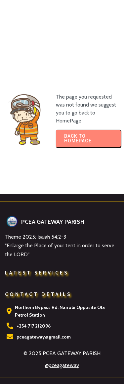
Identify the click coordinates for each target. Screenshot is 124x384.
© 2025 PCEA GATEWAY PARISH (62, 353)
